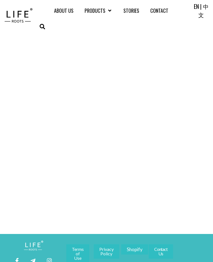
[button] (42, 26)
